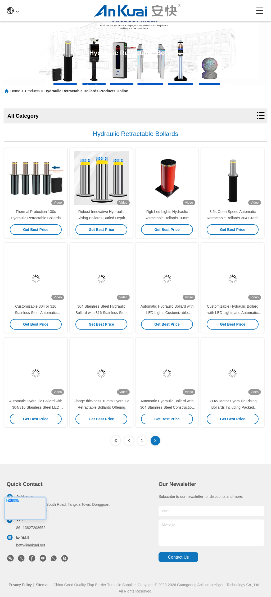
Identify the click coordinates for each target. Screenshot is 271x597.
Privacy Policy (20, 585)
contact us (178, 557)
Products (32, 91)
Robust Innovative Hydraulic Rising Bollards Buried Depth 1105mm (101, 217)
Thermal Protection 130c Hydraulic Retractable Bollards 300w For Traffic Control (36, 217)
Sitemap (42, 585)
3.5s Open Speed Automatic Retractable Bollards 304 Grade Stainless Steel (233, 217)
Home (15, 91)
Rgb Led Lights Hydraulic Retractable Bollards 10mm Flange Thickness (167, 217)
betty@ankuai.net (30, 545)
